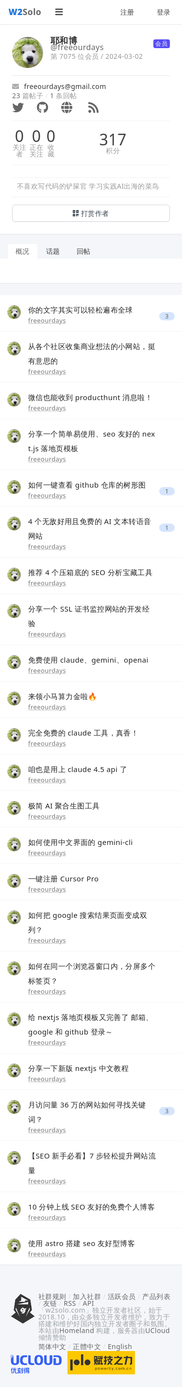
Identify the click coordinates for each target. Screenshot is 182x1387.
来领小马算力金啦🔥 (63, 696)
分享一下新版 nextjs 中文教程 (78, 1068)
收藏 (51, 151)
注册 (127, 12)
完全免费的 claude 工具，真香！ (83, 732)
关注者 (20, 151)
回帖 (84, 251)
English (120, 1346)
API (88, 1303)
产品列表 (156, 1296)
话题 (53, 251)
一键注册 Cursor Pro (63, 878)
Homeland (76, 1330)
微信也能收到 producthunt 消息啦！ (90, 397)
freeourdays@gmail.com (59, 86)
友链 (50, 1303)
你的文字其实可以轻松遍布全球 (80, 310)
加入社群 (87, 1296)
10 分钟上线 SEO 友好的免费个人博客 (91, 1206)
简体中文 (52, 1346)
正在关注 (37, 151)
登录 (164, 12)
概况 (23, 251)
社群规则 (52, 1296)
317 (112, 139)
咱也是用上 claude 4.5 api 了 (77, 769)
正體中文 (87, 1346)
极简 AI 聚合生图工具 (64, 805)
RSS (70, 1303)
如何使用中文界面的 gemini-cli (80, 842)
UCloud (157, 1330)
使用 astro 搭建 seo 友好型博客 (81, 1243)
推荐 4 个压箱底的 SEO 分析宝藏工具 (90, 572)
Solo (25, 12)
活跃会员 (122, 1296)
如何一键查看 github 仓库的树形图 (87, 485)
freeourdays (47, 320)
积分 (113, 150)
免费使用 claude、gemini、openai (88, 660)
